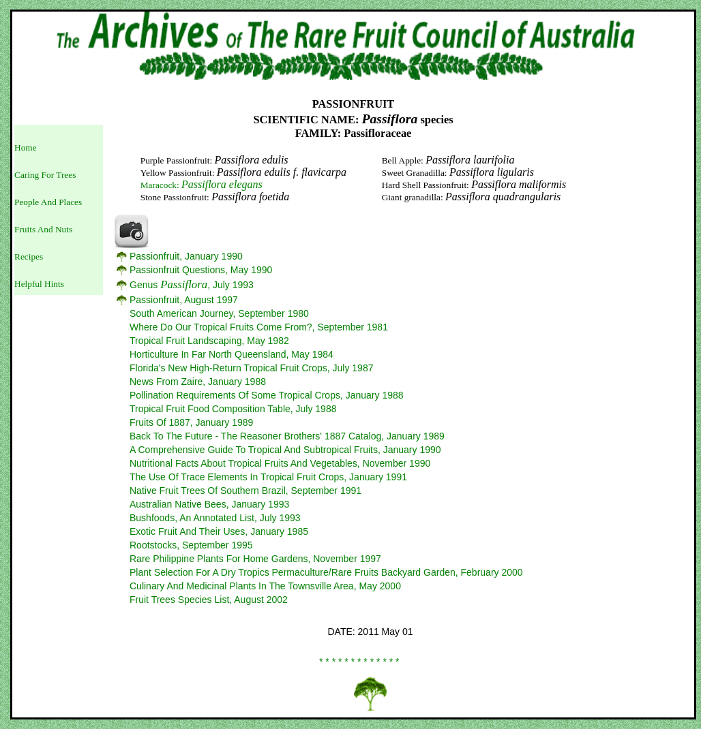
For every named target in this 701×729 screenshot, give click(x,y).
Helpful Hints (39, 284)
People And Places (48, 202)
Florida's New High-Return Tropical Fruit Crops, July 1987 (251, 367)
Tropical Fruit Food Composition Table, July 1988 (233, 408)
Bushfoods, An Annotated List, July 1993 (215, 517)
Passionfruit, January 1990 (186, 256)
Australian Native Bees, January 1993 (209, 504)
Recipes (28, 256)
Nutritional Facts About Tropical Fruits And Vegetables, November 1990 (280, 463)
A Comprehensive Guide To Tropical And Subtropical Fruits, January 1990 (285, 449)
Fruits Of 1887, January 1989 (191, 422)
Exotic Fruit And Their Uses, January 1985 (219, 531)
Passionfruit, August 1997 (184, 299)
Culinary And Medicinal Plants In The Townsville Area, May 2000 (265, 585)
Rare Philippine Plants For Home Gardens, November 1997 (255, 558)
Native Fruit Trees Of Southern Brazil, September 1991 (245, 490)
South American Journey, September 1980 (219, 313)
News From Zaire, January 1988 (198, 381)
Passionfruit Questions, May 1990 (201, 269)
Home (25, 147)
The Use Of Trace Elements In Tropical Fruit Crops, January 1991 (268, 476)
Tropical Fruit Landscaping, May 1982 (209, 340)
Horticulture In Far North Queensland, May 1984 (231, 354)
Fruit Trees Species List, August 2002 (209, 599)
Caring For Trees (45, 175)
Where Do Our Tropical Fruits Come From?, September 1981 (259, 327)
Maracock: (201, 185)
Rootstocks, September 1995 (191, 545)
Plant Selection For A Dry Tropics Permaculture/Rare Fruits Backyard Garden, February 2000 (326, 572)
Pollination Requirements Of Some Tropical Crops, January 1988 (267, 395)
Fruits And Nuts (43, 229)
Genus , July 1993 (192, 284)
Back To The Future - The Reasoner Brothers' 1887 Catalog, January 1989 (287, 436)
